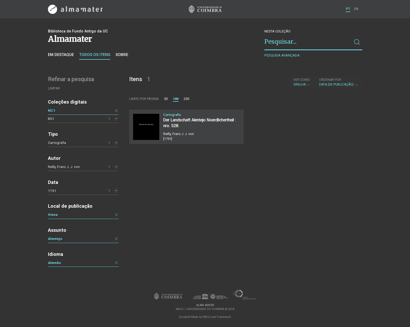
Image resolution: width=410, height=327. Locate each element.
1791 (52, 191)
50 (166, 99)
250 (186, 99)
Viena (53, 214)
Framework (224, 317)
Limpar (54, 88)
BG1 (51, 118)
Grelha (301, 82)
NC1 (51, 110)
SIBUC (207, 317)
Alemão (54, 263)
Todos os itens (94, 54)
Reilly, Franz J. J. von (64, 167)
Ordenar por (330, 80)
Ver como (301, 80)
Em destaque (61, 54)
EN (356, 9)
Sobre (122, 54)
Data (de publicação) (338, 82)
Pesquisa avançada (282, 55)
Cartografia (57, 142)
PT (348, 9)
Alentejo (55, 238)
